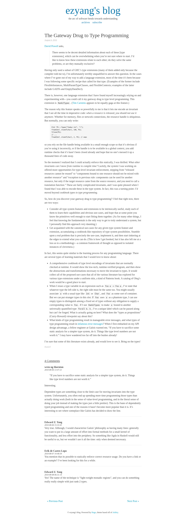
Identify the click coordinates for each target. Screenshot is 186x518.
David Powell (51, 46)
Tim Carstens (79, 103)
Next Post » (133, 501)
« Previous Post (55, 501)
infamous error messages (90, 323)
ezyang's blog (93, 10)
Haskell (47, 347)
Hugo (93, 512)
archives (86, 22)
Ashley (115, 512)
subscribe (97, 22)
